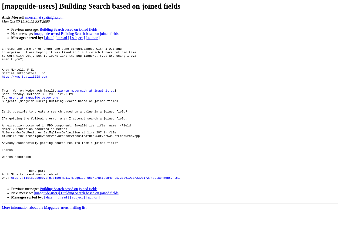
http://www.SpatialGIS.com (24, 83)
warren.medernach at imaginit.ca (86, 99)
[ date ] (49, 38)
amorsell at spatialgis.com (44, 17)
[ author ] (93, 38)
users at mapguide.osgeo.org (33, 108)
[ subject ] (77, 38)
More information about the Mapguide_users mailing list (44, 234)
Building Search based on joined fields (69, 29)
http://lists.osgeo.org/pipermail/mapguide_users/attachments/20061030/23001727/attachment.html (95, 204)
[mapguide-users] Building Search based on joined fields (76, 34)
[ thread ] (62, 38)
